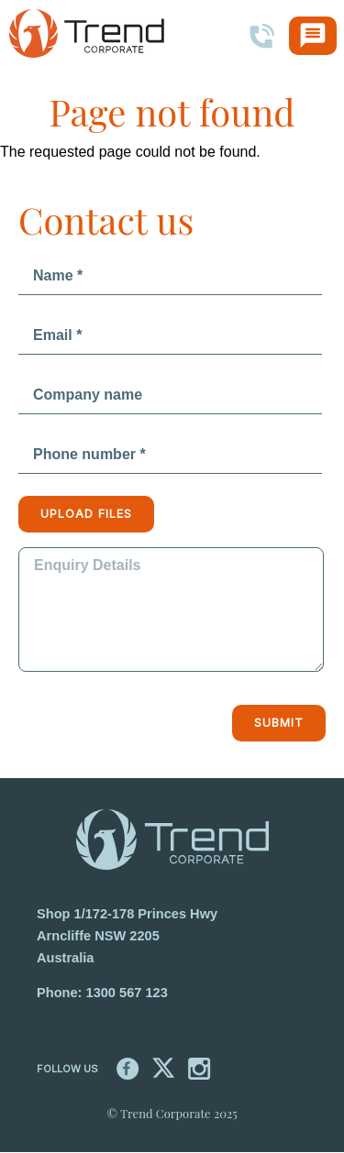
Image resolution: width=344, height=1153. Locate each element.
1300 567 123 (127, 992)
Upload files (86, 514)
